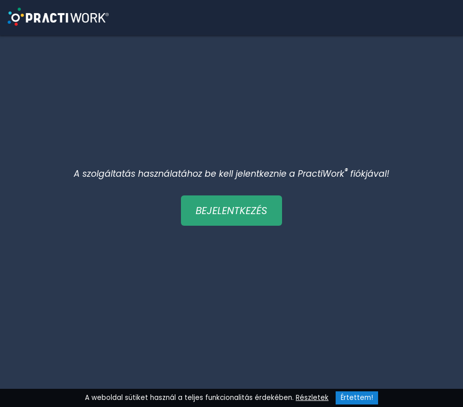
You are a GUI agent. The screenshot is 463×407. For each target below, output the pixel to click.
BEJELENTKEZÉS (231, 211)
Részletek (312, 397)
